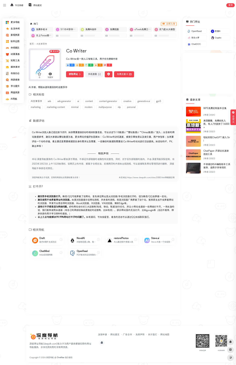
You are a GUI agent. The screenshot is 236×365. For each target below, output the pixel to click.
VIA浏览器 (107, 203)
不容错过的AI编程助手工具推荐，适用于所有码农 (216, 166)
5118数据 (119, 132)
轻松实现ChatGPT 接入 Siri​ (216, 139)
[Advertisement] (103, 289)
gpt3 (158, 101)
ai (78, 101)
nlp (119, 107)
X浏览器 (95, 203)
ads (49, 101)
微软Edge (119, 203)
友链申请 (102, 334)
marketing (36, 107)
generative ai (144, 101)
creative (127, 101)
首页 (32, 44)
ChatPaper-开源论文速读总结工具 (216, 153)
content (89, 101)
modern (88, 107)
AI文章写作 (42, 44)
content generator (108, 101)
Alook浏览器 (82, 203)
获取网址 (75, 74)
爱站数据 (132, 132)
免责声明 (140, 334)
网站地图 (164, 334)
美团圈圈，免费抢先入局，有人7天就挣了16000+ (216, 124)
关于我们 (152, 334)
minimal (75, 107)
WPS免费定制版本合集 (214, 108)
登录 (230, 5)
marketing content (56, 107)
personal (131, 107)
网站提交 (114, 334)
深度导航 (50, 357)
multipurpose (105, 107)
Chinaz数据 (147, 132)
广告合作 (127, 334)
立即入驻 (168, 24)
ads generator (64, 101)
